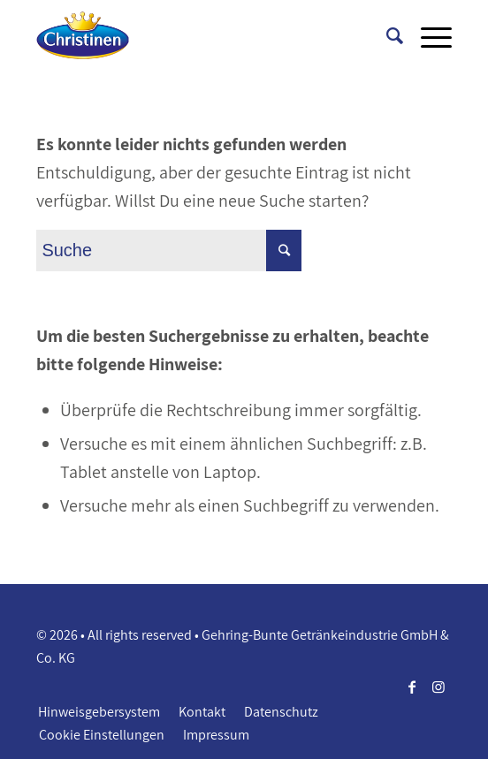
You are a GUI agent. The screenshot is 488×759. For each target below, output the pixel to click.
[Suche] (386, 35)
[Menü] (427, 35)
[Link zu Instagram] (438, 686)
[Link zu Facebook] (412, 686)
